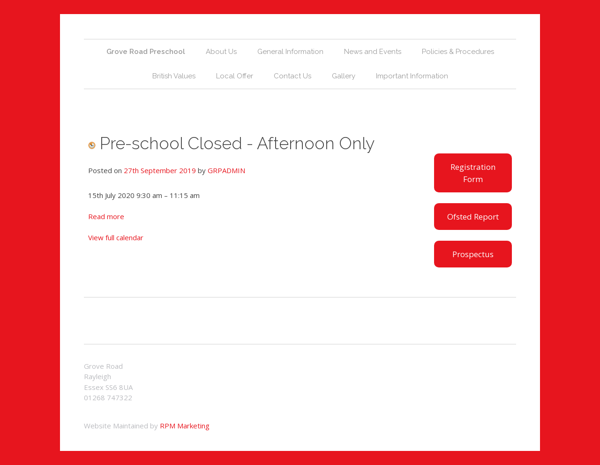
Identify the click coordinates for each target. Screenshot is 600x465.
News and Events (372, 51)
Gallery (343, 76)
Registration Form (472, 172)
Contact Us (292, 76)
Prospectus (473, 254)
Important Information (412, 76)
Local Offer (234, 76)
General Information (290, 51)
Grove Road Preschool (145, 51)
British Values (173, 76)
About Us (221, 51)
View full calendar (115, 237)
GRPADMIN (226, 170)
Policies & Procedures (458, 51)
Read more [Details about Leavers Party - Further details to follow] (106, 216)
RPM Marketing (185, 425)
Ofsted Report (473, 216)
